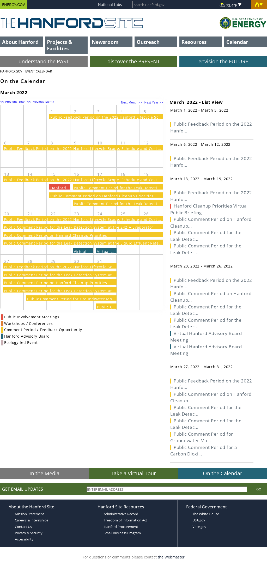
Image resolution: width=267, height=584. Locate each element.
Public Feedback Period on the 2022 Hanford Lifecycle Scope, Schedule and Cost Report (133, 117)
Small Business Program (122, 533)
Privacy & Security (29, 533)
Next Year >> (153, 102)
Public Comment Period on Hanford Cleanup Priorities (102, 195)
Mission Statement (29, 514)
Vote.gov (199, 526)
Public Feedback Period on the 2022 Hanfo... (211, 127)
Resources (194, 42)
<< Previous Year (12, 101)
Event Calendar (38, 71)
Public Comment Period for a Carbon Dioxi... (203, 450)
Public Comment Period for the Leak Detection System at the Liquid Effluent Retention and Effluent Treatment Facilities (118, 243)
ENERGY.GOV (13, 4)
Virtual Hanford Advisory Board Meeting (206, 336)
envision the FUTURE (223, 61)
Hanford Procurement (121, 526)
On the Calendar (222, 473)
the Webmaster (171, 557)
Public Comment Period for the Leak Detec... (206, 235)
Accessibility (24, 539)
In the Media (44, 473)
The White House (205, 514)
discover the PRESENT (133, 61)
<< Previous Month (40, 101)
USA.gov (198, 520)
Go (258, 489)
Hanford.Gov (11, 71)
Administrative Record (121, 514)
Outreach (148, 42)
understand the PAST (44, 61)
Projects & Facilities (59, 45)
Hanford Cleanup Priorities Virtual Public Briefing (209, 209)
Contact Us (23, 526)
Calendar (237, 42)
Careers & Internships (31, 520)
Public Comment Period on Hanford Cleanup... (211, 222)
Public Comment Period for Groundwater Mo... (201, 437)
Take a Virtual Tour (133, 473)
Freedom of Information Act (125, 520)
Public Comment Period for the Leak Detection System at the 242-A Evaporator (148, 187)
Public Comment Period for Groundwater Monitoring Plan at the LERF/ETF (97, 298)
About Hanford (20, 42)
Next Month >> (132, 102)
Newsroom (105, 42)
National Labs (110, 4)
